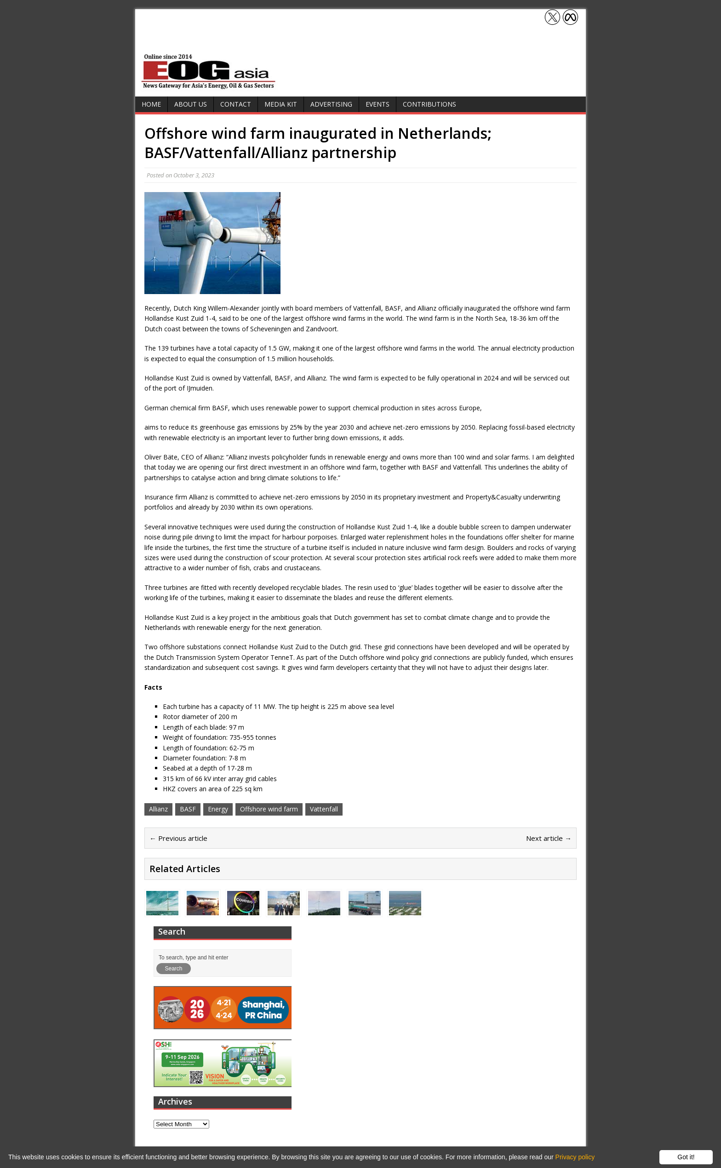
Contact (235, 104)
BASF (188, 809)
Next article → (549, 838)
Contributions (429, 104)
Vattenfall (324, 809)
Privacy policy (575, 1157)
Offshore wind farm (269, 809)
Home (151, 104)
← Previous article (178, 838)
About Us (190, 104)
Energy (218, 809)
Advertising (331, 104)
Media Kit (280, 104)
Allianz (158, 809)
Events (377, 104)
